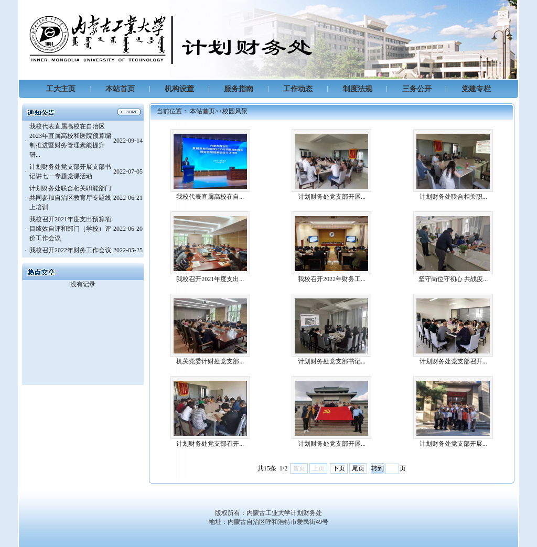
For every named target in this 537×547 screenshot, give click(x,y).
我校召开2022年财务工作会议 (70, 250)
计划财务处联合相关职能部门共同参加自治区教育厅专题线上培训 (70, 198)
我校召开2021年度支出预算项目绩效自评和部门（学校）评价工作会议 (70, 229)
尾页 (358, 468)
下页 (338, 468)
